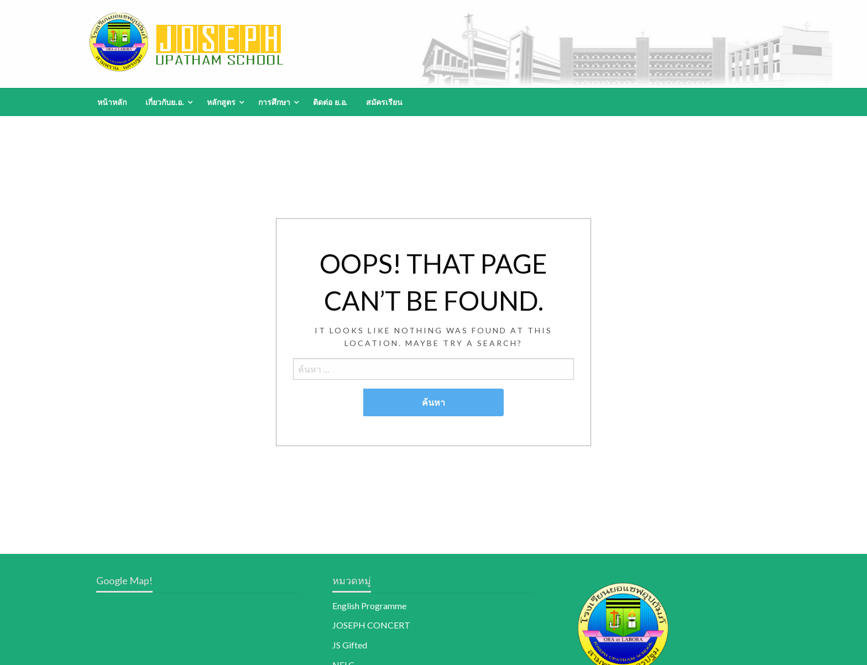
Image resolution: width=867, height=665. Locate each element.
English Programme (369, 605)
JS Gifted (349, 645)
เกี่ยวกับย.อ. (164, 102)
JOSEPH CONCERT (371, 625)
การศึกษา (274, 102)
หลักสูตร (221, 102)
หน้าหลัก (112, 102)
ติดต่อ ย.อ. (330, 102)
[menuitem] (112, 102)
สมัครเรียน (384, 102)
